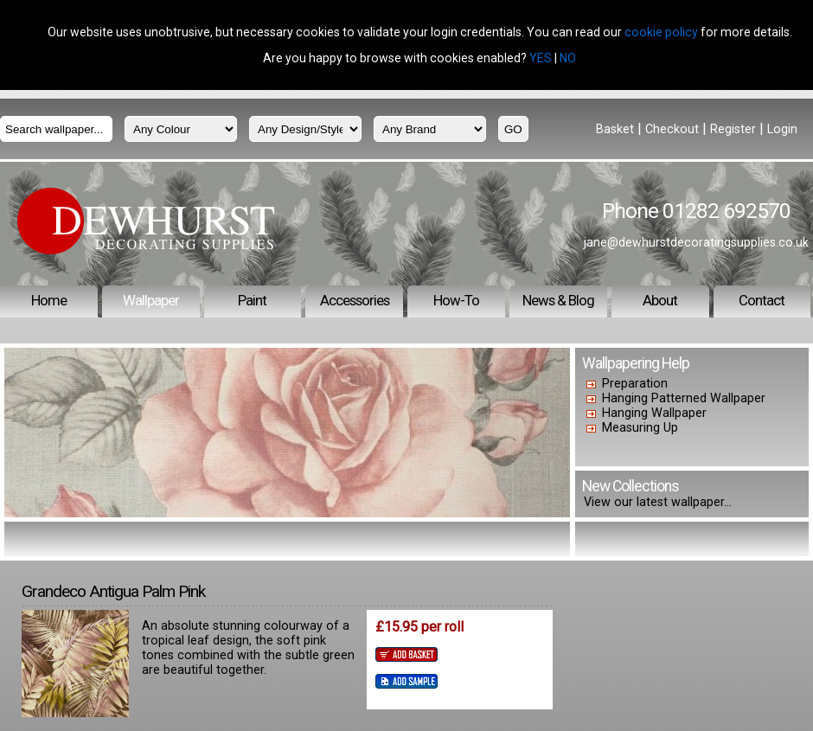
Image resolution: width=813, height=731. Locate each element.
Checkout (672, 129)
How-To (456, 300)
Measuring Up (640, 427)
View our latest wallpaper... (658, 502)
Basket (615, 129)
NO (568, 58)
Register (733, 129)
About (660, 300)
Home (49, 300)
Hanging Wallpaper (654, 413)
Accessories (354, 300)
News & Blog (558, 300)
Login (782, 129)
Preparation (635, 383)
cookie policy (661, 32)
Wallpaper (151, 300)
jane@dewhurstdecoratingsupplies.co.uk (696, 242)
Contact (761, 300)
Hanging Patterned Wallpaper (683, 398)
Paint (252, 300)
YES (540, 58)
